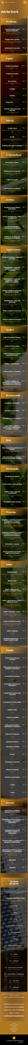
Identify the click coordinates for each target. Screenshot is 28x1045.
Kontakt (14, 1031)
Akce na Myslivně (14, 1025)
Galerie (14, 1026)
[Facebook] (14, 1038)
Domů (14, 1023)
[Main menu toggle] (25, 2)
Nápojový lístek (14, 1030)
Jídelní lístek (14, 1028)
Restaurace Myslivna (10, 2)
